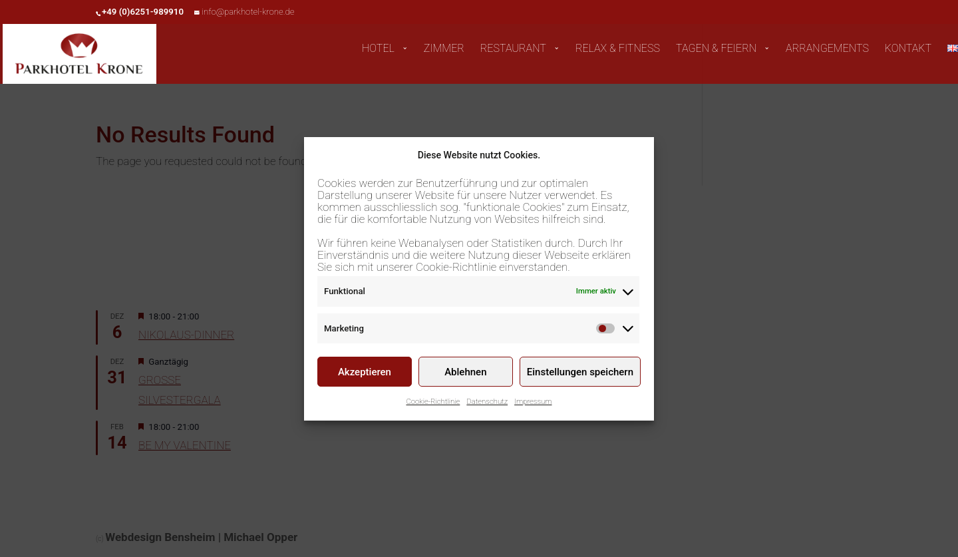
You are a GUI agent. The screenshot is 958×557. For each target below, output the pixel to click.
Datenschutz (487, 404)
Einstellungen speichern (580, 374)
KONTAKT (908, 49)
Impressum (533, 404)
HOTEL (378, 49)
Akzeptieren (364, 374)
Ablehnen (465, 374)
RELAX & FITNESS (617, 49)
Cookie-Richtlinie (433, 404)
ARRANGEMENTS (827, 49)
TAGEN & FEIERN (716, 49)
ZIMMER (444, 49)
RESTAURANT (513, 49)
